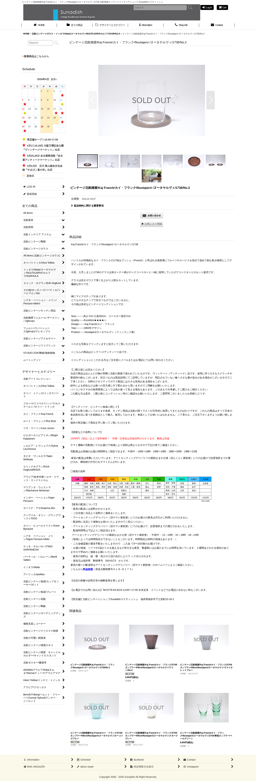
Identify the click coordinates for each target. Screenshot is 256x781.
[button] (93, 100)
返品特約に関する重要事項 (87, 205)
